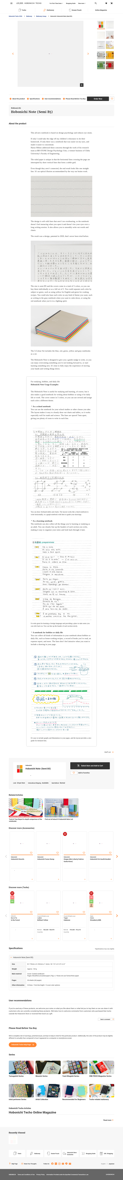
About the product (18, 99)
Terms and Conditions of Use (26, 1174)
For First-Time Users (56, 3)
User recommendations (53, 99)
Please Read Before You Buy (76, 99)
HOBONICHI (12, 1174)
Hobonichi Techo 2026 (15, 16)
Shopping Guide (70, 3)
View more (81, 3)
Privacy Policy (40, 1174)
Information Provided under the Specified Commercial (67, 1174)
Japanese (111, 1164)
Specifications (35, 99)
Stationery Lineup (41, 16)
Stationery (29, 16)
